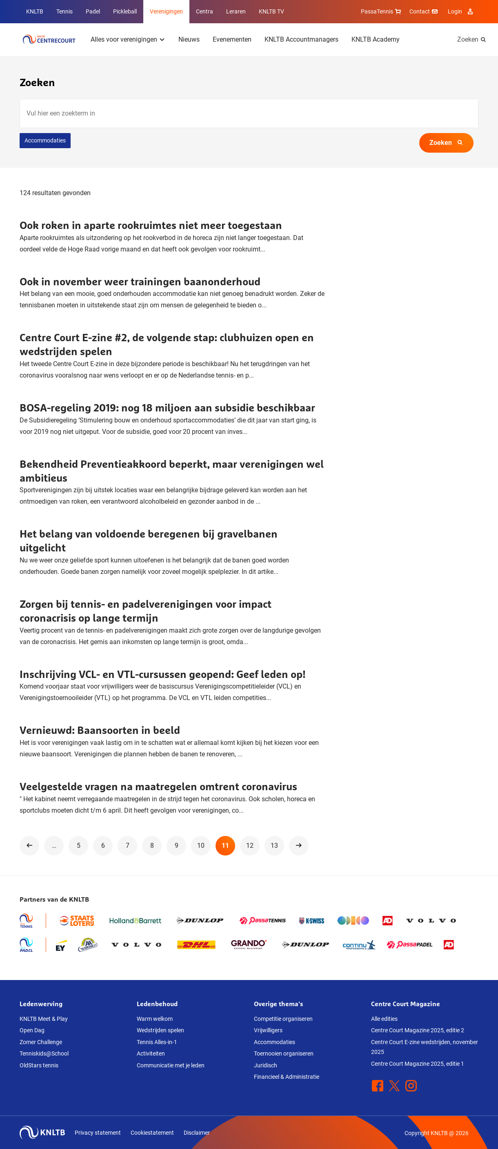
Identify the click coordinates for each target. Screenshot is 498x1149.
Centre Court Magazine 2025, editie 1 (417, 1063)
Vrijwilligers (268, 1030)
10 (201, 845)
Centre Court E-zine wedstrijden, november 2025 (424, 1047)
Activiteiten (151, 1053)
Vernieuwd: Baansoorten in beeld (100, 730)
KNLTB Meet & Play (44, 1019)
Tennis (64, 11)
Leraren (236, 11)
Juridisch (265, 1065)
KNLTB (34, 11)
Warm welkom (155, 1019)
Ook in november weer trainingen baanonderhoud (140, 281)
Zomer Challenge (41, 1042)
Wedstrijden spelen (160, 1030)
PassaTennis (382, 11)
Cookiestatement (152, 1132)
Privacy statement (98, 1132)
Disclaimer (197, 1132)
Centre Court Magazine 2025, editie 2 (417, 1030)
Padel (93, 11)
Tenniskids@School (44, 1053)
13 (274, 845)
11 (225, 845)
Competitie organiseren (283, 1019)
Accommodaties (45, 140)
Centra (204, 11)
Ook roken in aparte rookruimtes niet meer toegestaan (151, 225)
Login (461, 11)
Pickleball (125, 11)
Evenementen (232, 39)
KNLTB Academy (375, 39)
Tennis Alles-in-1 (157, 1042)
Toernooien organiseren (283, 1053)
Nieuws (189, 39)
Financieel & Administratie (286, 1076)
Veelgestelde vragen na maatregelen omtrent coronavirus (158, 786)
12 (249, 845)
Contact (424, 11)
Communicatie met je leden (171, 1065)
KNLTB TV (271, 11)
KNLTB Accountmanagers (301, 39)
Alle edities (384, 1019)
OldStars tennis (39, 1065)
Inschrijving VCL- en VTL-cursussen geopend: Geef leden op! (163, 674)
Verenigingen (166, 11)
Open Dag (32, 1030)
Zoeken (467, 39)
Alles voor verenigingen (124, 39)
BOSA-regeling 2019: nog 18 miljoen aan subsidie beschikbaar (167, 407)
